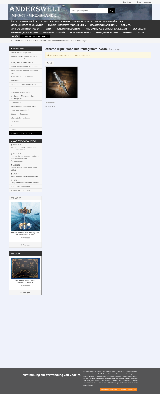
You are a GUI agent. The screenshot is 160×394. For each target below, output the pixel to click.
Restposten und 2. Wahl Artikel (35, 36)
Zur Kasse (127, 2)
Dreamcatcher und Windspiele (103, 25)
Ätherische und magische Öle (24, 21)
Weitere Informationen (109, 390)
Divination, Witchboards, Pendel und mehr (67, 25)
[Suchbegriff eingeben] (89, 10)
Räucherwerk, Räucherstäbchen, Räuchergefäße (107, 29)
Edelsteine (128, 33)
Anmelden (148, 2)
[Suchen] (111, 10)
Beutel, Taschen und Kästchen (109, 21)
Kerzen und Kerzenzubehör (69, 29)
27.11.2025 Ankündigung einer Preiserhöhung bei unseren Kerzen (24, 147)
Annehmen (132, 390)
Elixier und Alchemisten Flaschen (26, 29)
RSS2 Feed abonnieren (20, 186)
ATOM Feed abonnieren (20, 190)
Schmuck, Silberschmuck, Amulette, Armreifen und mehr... (66, 21)
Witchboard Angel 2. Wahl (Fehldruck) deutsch (25, 281)
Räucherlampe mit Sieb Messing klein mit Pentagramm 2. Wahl (25, 233)
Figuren (49, 29)
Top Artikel (16, 198)
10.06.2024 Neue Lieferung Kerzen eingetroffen (24, 175)
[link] (50, 103)
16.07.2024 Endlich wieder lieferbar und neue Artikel (24, 167)
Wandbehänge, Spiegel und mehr (25, 33)
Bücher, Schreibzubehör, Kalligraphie (27, 25)
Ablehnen (122, 390)
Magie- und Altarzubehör (54, 33)
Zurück (49, 63)
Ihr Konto (137, 2)
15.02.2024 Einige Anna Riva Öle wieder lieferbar (25, 181)
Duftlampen (126, 25)
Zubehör (14, 36)
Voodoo (141, 33)
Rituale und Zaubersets (81, 33)
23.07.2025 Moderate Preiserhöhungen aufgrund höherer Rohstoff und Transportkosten (25, 157)
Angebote (15, 253)
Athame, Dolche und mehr (108, 33)
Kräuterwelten (140, 29)
